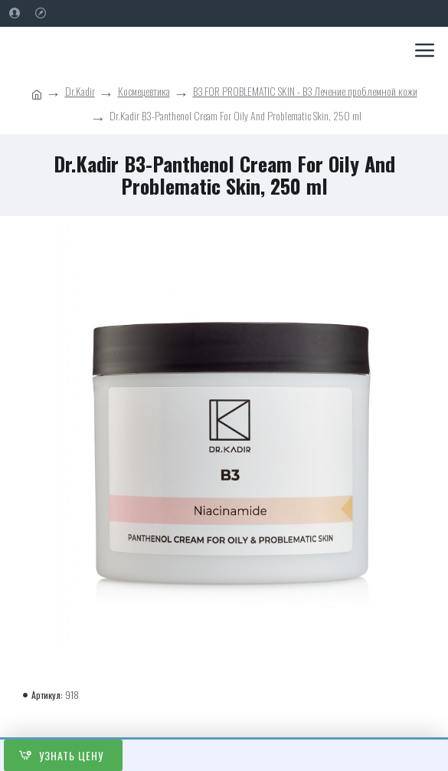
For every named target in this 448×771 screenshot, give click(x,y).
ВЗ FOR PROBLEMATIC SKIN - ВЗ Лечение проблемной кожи (305, 91)
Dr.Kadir (80, 91)
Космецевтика (144, 91)
